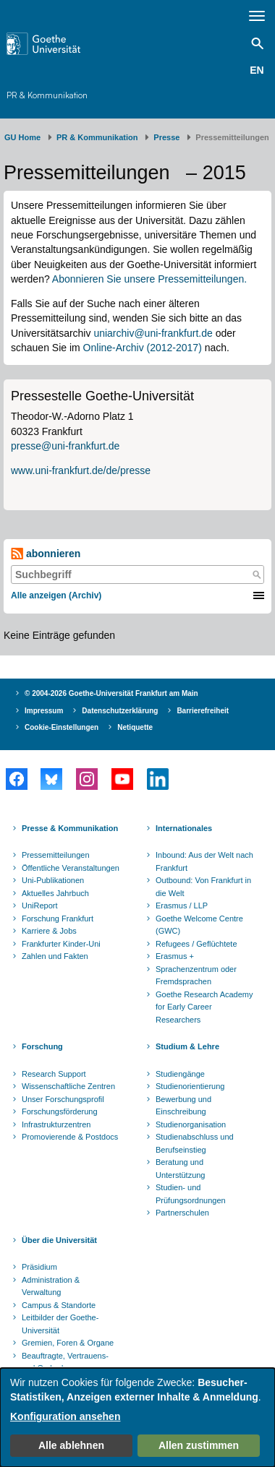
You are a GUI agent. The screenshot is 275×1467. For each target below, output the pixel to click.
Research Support (54, 1074)
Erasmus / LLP (182, 905)
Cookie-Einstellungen (61, 727)
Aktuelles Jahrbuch (55, 893)
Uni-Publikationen (53, 880)
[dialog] (137, 1417)
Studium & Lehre (187, 1046)
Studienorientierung (190, 1086)
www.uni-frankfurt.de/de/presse (81, 470)
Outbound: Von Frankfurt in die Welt (203, 887)
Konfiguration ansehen (65, 1416)
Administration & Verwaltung (51, 1286)
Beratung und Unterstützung (180, 1168)
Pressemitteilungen (56, 855)
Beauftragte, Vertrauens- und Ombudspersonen (65, 1362)
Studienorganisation (191, 1124)
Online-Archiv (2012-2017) (142, 347)
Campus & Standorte (59, 1305)
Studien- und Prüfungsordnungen (191, 1194)
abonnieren (45, 554)
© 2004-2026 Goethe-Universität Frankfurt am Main (111, 693)
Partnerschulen (182, 1212)
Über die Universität (59, 1240)
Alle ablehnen (71, 1445)
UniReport (40, 905)
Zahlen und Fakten (55, 956)
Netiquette (135, 727)
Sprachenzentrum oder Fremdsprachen (196, 975)
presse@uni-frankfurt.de (65, 446)
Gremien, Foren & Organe (68, 1342)
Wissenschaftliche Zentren (68, 1086)
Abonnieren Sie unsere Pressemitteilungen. (149, 279)
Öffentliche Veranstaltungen (70, 868)
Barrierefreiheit (203, 711)
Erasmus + (175, 956)
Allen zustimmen (198, 1445)
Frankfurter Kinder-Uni (61, 943)
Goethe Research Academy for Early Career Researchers (204, 1007)
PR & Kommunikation (47, 95)
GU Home (22, 137)
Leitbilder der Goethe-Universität (60, 1324)
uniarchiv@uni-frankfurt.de (152, 333)
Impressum (44, 711)
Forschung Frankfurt (57, 918)
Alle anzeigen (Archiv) (56, 595)
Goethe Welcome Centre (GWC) (199, 925)
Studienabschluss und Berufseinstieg (195, 1143)
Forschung (42, 1046)
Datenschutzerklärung (120, 711)
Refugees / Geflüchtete (196, 943)
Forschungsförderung (60, 1111)
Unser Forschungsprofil (63, 1099)
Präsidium (39, 1266)
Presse (166, 137)
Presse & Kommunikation (70, 828)
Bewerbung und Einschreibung (183, 1106)
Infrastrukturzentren (56, 1124)
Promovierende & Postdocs (70, 1136)
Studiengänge (180, 1074)
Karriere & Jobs (49, 930)
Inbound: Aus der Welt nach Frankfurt (204, 861)
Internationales (184, 828)
